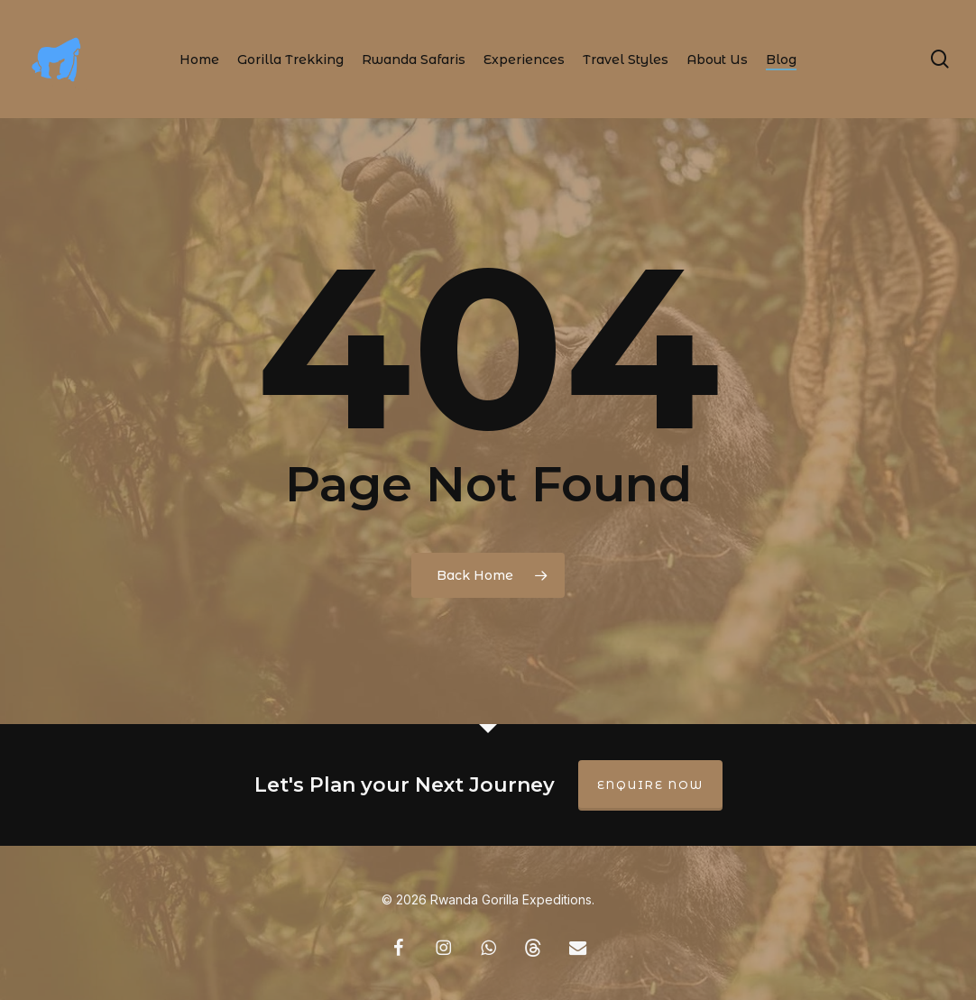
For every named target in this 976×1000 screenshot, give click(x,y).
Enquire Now (650, 785)
